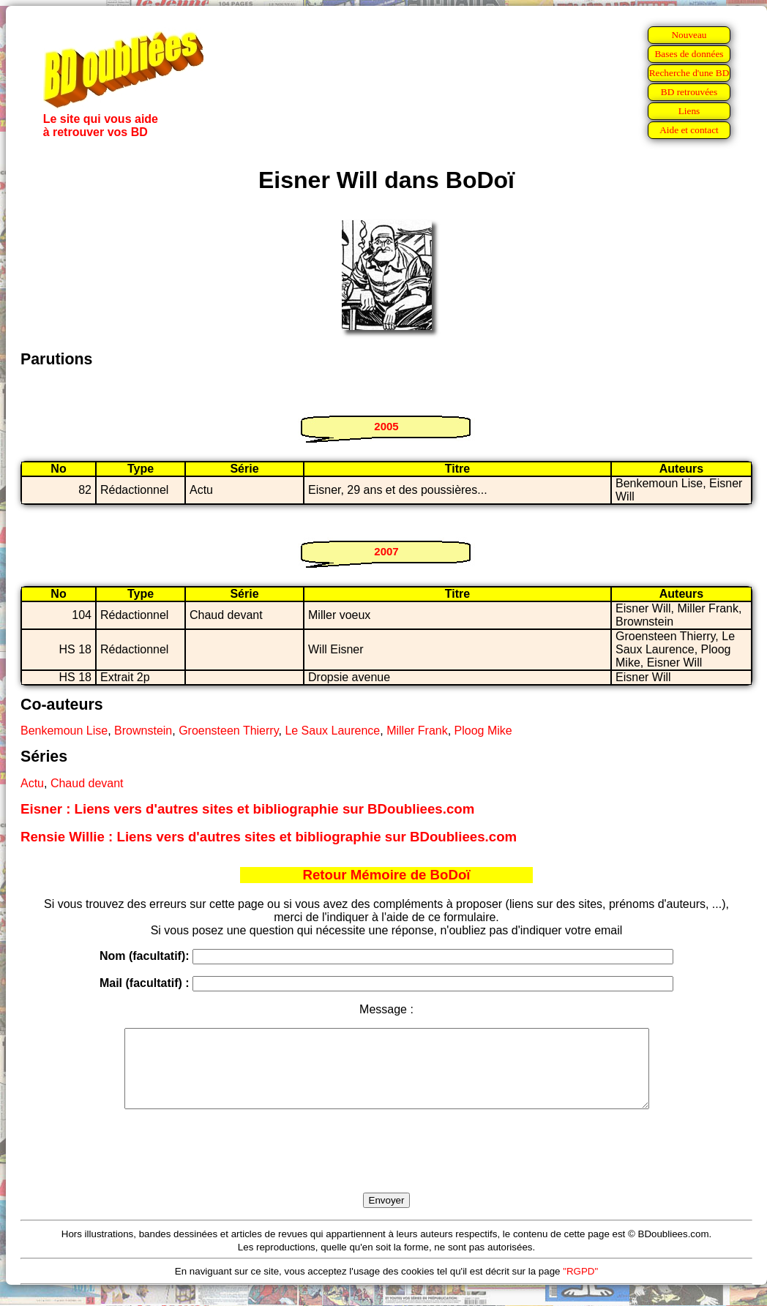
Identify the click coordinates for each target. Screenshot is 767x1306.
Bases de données (688, 53)
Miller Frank (417, 730)
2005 (386, 426)
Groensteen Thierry (228, 730)
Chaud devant (87, 783)
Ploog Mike (483, 730)
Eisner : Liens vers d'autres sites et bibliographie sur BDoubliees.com (247, 809)
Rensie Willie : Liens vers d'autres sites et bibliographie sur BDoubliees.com (268, 836)
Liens (689, 110)
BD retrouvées (689, 91)
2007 (386, 551)
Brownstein (143, 730)
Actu (32, 783)
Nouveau (688, 34)
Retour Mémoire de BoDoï (386, 874)
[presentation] (386, 1167)
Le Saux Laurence (332, 730)
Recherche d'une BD (689, 72)
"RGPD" (580, 1286)
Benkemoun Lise (64, 730)
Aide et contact (689, 129)
